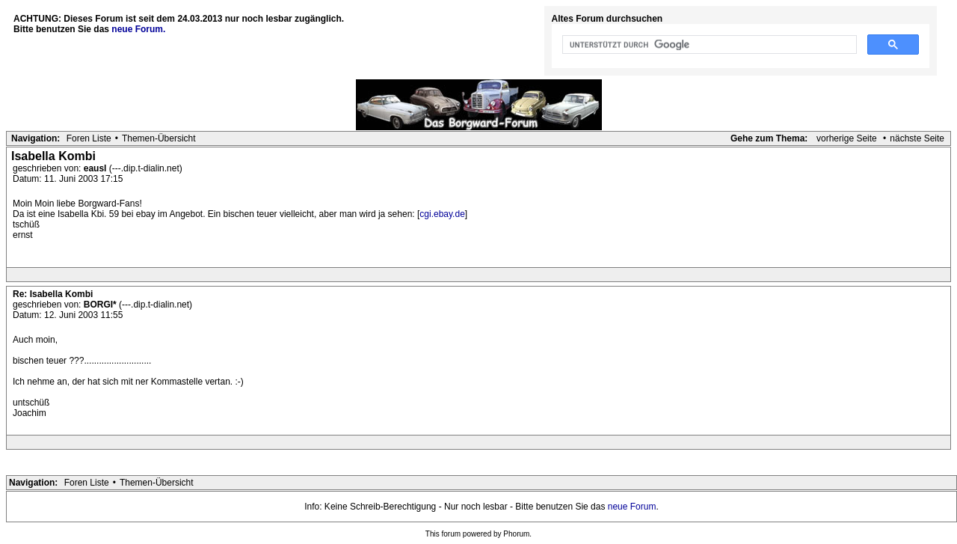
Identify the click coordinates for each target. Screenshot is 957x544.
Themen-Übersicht (159, 138)
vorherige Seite (846, 138)
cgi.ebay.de (442, 214)
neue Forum (632, 506)
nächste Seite (917, 138)
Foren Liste (89, 138)
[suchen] (708, 45)
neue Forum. (138, 29)
